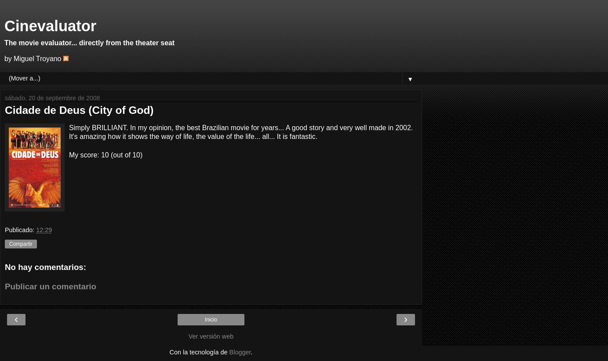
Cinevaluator (50, 26)
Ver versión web (211, 336)
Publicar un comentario (50, 286)
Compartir (21, 244)
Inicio (211, 320)
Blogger (240, 352)
